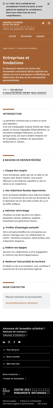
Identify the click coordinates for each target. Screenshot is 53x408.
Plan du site (42, 403)
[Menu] (49, 23)
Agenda (40, 36)
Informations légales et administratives (18, 403)
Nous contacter (38, 92)
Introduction (16, 89)
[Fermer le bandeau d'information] (48, 4)
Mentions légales (9, 401)
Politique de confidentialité (30, 401)
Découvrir (26, 36)
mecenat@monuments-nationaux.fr (22, 303)
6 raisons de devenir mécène (16, 92)
